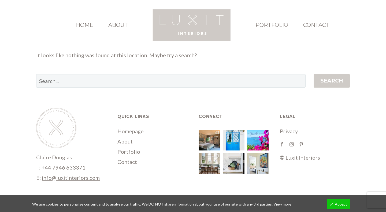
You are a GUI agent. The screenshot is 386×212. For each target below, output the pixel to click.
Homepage (130, 131)
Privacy (289, 131)
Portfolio (271, 25)
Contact (316, 25)
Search (331, 81)
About (118, 25)
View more (282, 204)
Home (84, 25)
